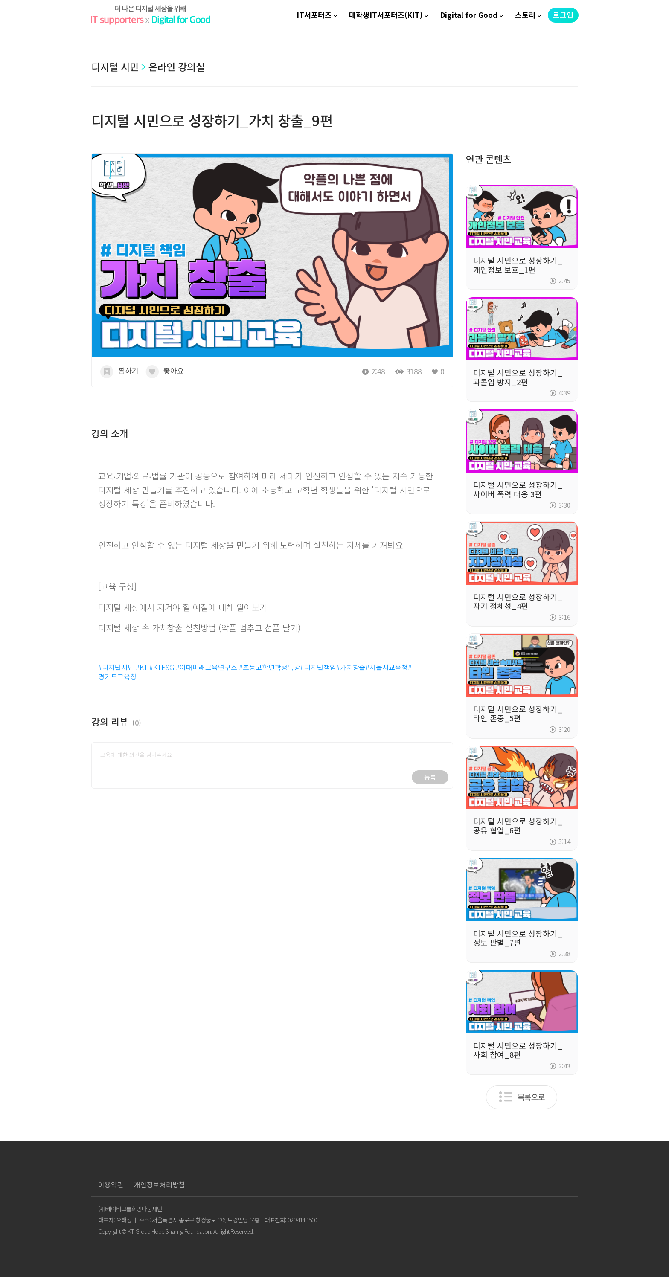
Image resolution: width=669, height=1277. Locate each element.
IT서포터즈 (314, 14)
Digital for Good (468, 14)
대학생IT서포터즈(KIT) (385, 14)
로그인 (563, 14)
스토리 (525, 14)
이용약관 (111, 1184)
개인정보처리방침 (159, 1184)
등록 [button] (430, 776)
